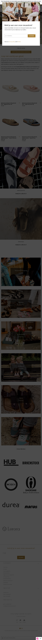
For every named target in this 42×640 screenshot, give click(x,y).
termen (19, 41)
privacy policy (12, 41)
